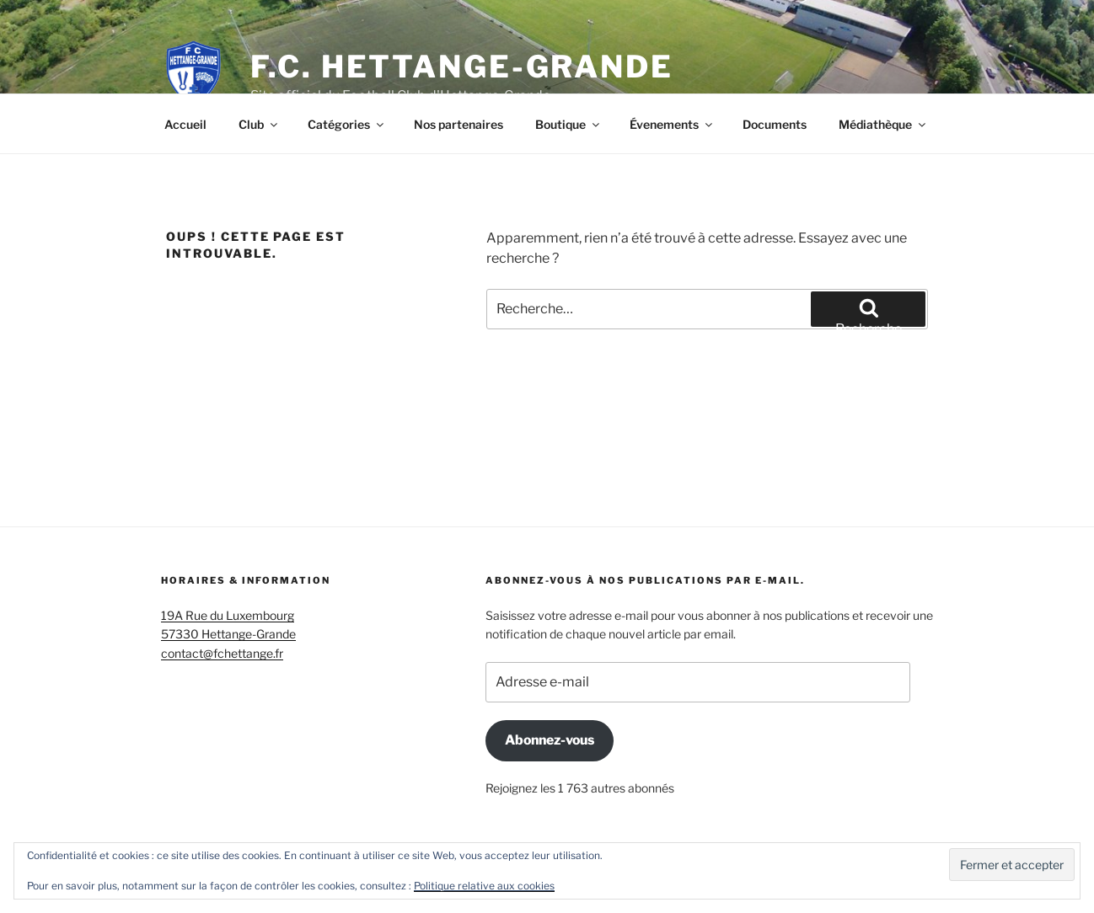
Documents (775, 124)
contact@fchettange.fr (222, 653)
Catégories (347, 124)
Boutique (568, 124)
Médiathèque (883, 124)
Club (259, 124)
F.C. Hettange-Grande (461, 66)
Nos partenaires (458, 124)
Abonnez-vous (549, 740)
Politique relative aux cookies (484, 885)
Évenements (672, 124)
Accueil (185, 124)
